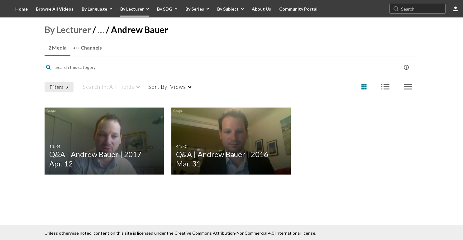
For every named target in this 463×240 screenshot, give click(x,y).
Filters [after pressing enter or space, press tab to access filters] (59, 87)
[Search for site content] (422, 9)
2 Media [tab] (57, 47)
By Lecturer (68, 29)
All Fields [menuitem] (108, 87)
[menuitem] (21, 9)
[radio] (364, 87)
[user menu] (456, 9)
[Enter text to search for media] (210, 67)
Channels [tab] (87, 45)
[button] (406, 67)
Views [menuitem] (167, 87)
